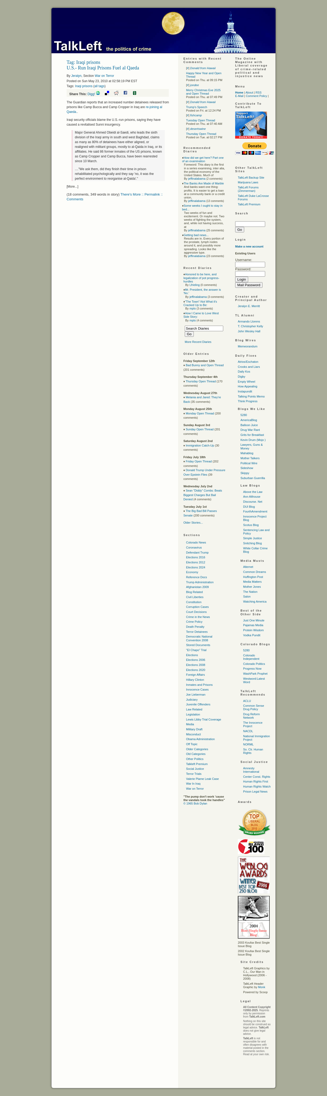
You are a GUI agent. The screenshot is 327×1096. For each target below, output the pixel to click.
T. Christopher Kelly (250, 326)
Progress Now (252, 668)
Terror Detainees (197, 631)
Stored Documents (198, 645)
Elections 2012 (195, 562)
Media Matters (252, 581)
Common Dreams (254, 571)
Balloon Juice (249, 425)
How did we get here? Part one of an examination (203, 159)
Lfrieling (195, 284)
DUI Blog (249, 506)
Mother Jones (252, 586)
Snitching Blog (252, 543)
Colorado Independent (251, 657)
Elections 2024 (195, 567)
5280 (243, 415)
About (249, 92)
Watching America (254, 601)
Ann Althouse (251, 496)
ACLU (247, 700)
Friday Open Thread (199, 461)
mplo (193, 308)
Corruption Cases (197, 606)
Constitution (193, 602)
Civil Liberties (194, 597)
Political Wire (248, 463)
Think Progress (247, 401)
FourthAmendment (255, 511)
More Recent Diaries (198, 341)
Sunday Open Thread (200, 429)
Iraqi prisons (83, 86)
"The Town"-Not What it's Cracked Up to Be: (200, 303)
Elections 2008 (195, 664)
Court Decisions (196, 611)
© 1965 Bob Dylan (195, 803)
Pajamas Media (253, 625)
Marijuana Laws (248, 182)
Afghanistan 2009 (197, 587)
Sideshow (246, 468)
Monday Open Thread (200, 413)
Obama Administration (200, 739)
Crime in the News (198, 616)
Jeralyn (76, 76)
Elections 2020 (195, 669)
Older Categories (197, 749)
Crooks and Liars (249, 366)
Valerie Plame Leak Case (202, 778)
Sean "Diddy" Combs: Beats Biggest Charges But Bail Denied (202, 495)
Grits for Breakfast (252, 434)
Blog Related (194, 592)
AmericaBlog (248, 420)
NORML (248, 744)
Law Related (194, 709)
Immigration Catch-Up (200, 445)
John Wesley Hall (249, 331)
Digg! (91, 94)
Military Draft (194, 729)
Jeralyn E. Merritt (249, 306)
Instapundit (245, 391)
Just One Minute (253, 620)
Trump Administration (200, 582)
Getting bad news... (196, 235)
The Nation (250, 591)
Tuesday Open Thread (200, 120)
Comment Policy (256, 96)
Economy (192, 572)
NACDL (248, 731)
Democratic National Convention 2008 (199, 638)
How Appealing (247, 386)
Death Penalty (195, 626)
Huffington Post (253, 576)
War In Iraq (193, 783)
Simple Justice (252, 538)
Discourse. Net (252, 501)
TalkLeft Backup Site (251, 177)
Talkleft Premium (197, 764)
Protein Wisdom (253, 630)
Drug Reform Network (251, 716)
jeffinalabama (196, 178)
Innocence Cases (197, 689)
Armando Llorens (249, 321)
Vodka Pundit (251, 635)
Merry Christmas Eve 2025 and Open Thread (203, 92)
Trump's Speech (196, 107)
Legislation (193, 714)
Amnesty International (251, 770)
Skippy (244, 473)
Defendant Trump (197, 552)
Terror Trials (193, 773)
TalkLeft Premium (249, 204)
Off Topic (191, 744)
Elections (192, 655)
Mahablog (246, 453)
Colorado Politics (254, 663)
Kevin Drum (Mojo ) (253, 439)
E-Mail (239, 96)
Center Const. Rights (256, 776)
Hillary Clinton (195, 679)
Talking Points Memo (251, 396)
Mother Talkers (250, 458)
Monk (261, 987)
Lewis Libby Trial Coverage (203, 719)
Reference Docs (196, 577)
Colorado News (196, 542)
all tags (99, 86)
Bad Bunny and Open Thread (205, 365)
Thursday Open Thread (201, 133)
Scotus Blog (251, 525)
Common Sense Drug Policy (253, 707)
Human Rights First (255, 781)
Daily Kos (244, 371)
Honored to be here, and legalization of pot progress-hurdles (201, 278)
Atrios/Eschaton (248, 361)
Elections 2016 (195, 557)
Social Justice (195, 768)
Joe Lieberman (195, 694)
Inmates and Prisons (199, 684)
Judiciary (191, 699)
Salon (247, 596)
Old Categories (195, 753)
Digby (241, 376)
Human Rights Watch (257, 786)
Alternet (248, 566)
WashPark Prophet (255, 673)
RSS (259, 92)
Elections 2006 (195, 659)
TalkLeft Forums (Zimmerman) (248, 189)
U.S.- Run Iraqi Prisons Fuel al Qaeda (103, 67)
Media (190, 724)
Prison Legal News (255, 791)
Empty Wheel (246, 381)
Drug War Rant (250, 429)
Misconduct (193, 734)
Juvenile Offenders (198, 704)
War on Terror (104, 76)
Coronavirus (194, 547)
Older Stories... (193, 522)
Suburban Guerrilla (252, 478)
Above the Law (253, 491)
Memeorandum (247, 346)
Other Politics (194, 759)
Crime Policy (194, 621)
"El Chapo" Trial (196, 650)
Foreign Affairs (195, 674)
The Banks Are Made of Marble (204, 183)
